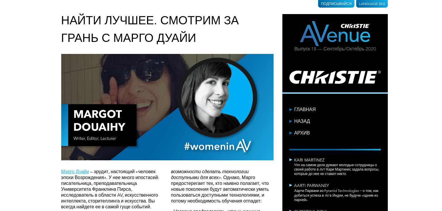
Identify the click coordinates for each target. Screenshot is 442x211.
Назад (302, 121)
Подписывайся (336, 3)
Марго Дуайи (75, 172)
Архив (302, 133)
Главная (304, 110)
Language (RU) (372, 3)
